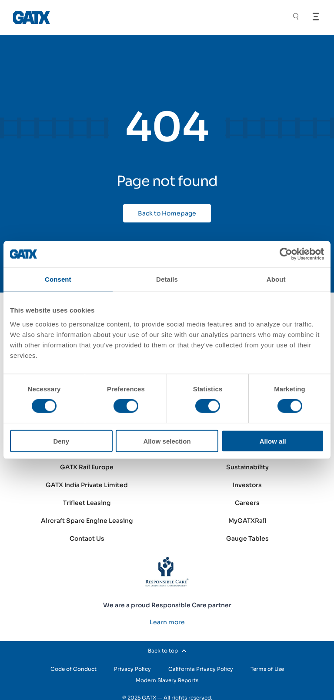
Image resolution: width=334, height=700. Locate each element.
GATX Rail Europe (87, 467)
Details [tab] (167, 279)
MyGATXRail (247, 521)
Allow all (273, 440)
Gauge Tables (247, 538)
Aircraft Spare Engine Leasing (87, 521)
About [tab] (276, 279)
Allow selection (166, 440)
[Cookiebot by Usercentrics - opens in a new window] (286, 254)
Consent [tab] (58, 279)
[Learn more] (167, 622)
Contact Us (87, 538)
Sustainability (247, 467)
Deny (61, 440)
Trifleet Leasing (87, 503)
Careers (247, 503)
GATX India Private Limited (87, 485)
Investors (247, 485)
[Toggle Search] (295, 17)
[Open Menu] (316, 16)
